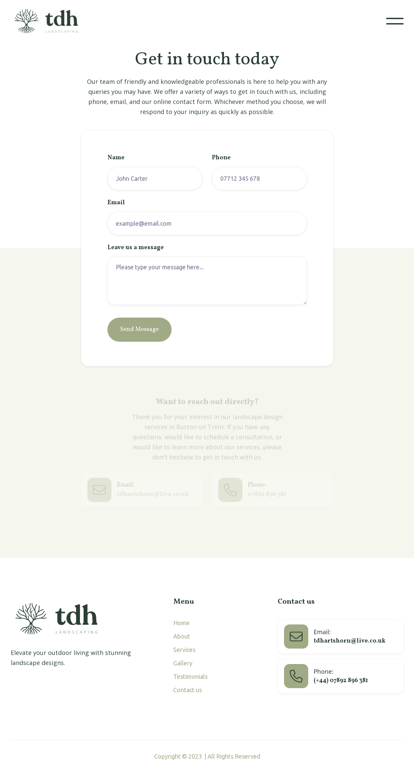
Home (181, 622)
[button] (395, 21)
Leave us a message (135, 247)
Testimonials (190, 676)
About (181, 636)
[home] (50, 21)
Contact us (187, 689)
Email (116, 203)
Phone (221, 158)
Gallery (182, 663)
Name (116, 158)
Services (184, 649)
